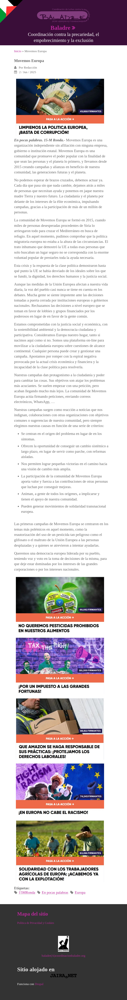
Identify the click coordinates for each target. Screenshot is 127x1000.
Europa (80, 892)
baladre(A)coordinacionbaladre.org (63, 955)
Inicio (17, 51)
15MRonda (27, 892)
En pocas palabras (55, 892)
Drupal (39, 984)
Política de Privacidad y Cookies (35, 922)
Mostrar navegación (6, 5)
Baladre (60, 27)
